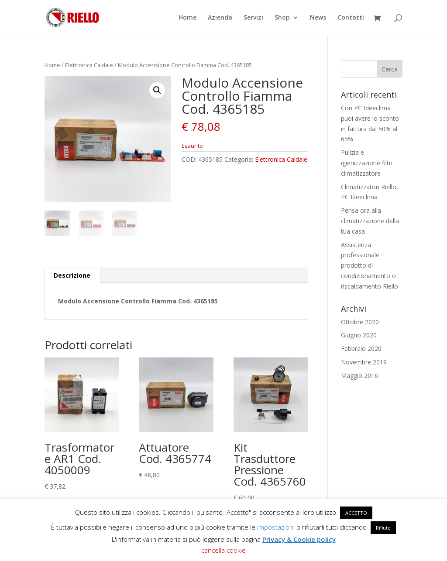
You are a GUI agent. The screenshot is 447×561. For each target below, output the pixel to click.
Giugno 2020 (359, 335)
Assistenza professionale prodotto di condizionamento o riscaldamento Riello (369, 265)
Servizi (253, 17)
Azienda (220, 17)
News (318, 17)
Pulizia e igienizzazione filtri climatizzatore (366, 162)
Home (187, 17)
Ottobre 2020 (360, 322)
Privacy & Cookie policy (299, 539)
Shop (282, 17)
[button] (157, 90)
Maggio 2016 (359, 375)
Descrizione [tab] (72, 275)
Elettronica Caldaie (89, 65)
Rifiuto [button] (383, 527)
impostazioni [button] (276, 527)
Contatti (350, 17)
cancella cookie (223, 550)
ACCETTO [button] (356, 513)
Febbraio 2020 (361, 348)
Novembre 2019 (364, 362)
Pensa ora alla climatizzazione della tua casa (370, 220)
